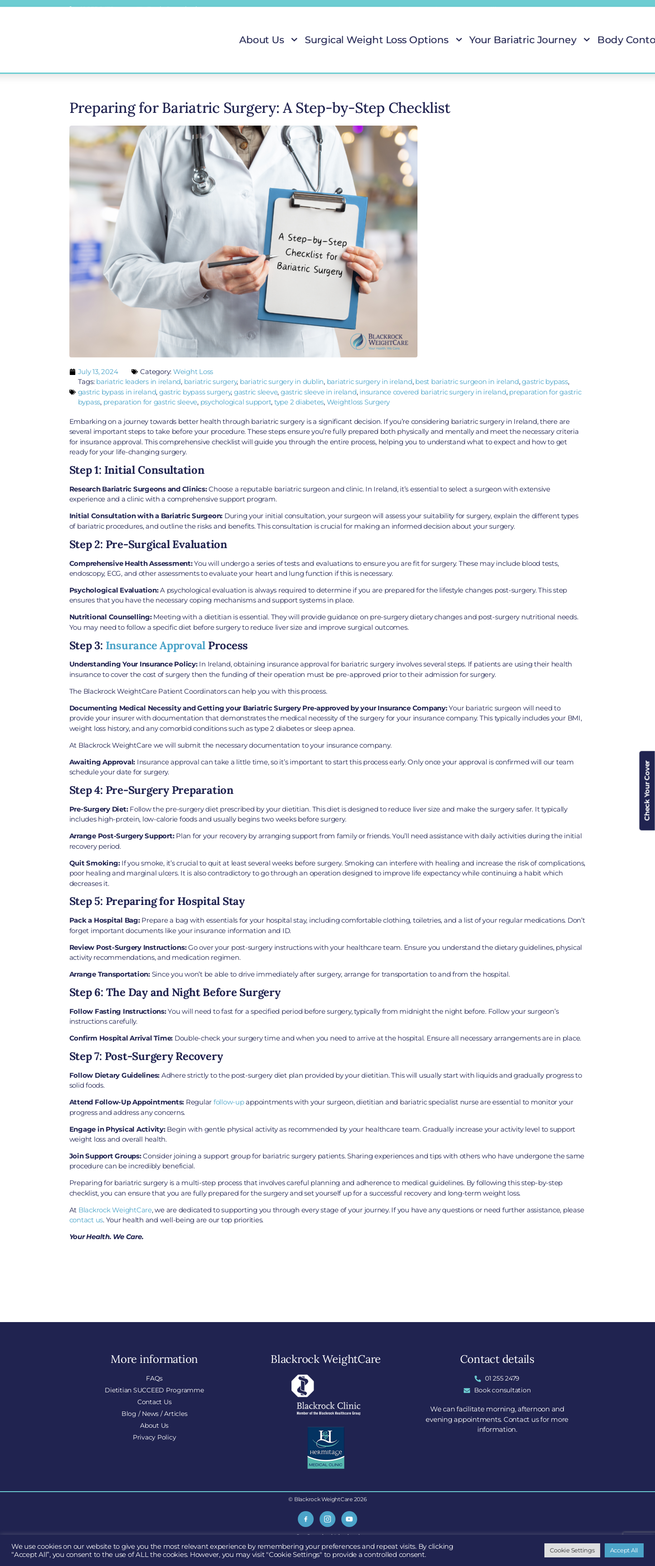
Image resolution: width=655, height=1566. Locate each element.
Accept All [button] (624, 1550)
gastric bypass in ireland (117, 392)
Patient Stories (585, 40)
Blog (437, 9)
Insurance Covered (547, 9)
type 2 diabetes (299, 402)
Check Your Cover (647, 791)
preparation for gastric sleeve (150, 402)
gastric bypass (545, 381)
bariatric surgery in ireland (369, 381)
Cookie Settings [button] (572, 1550)
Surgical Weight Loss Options (364, 40)
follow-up (228, 1102)
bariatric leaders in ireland (138, 381)
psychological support (236, 402)
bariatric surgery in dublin (282, 381)
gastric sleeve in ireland (319, 392)
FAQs (355, 9)
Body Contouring (530, 40)
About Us (289, 40)
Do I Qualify (481, 9)
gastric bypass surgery (195, 392)
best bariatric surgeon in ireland (467, 381)
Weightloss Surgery (358, 402)
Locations (397, 9)
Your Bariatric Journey (459, 40)
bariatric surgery (210, 381)
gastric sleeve (256, 392)
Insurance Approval (156, 645)
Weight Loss (193, 371)
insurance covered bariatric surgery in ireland (432, 392)
